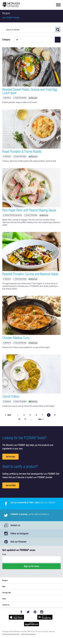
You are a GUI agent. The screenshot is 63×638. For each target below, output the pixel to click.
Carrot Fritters (10, 396)
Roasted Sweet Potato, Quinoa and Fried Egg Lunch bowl (29, 91)
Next (41, 419)
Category (6, 39)
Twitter (28, 612)
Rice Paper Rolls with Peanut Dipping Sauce (29, 210)
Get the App (10, 456)
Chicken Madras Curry (16, 338)
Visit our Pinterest (18, 541)
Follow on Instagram (19, 533)
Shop (4, 599)
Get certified (11, 485)
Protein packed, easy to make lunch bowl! (19, 103)
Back (8, 415)
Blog (3, 586)
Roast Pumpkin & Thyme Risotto (22, 151)
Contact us (15, 525)
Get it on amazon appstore (31, 624)
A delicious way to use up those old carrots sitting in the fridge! (28, 406)
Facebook (21, 612)
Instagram (42, 612)
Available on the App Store (16, 617)
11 (25, 419)
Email (4, 554)
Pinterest (35, 612)
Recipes (5, 580)
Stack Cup (34, 98)
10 (19, 419)
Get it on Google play (45, 617)
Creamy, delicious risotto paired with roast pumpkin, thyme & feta (29, 161)
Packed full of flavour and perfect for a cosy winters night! (26, 348)
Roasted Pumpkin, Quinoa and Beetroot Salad (30, 274)
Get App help (6, 592)
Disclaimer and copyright (10, 634)
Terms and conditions (28, 634)
